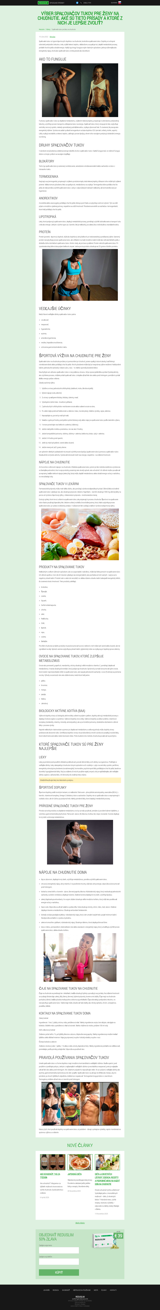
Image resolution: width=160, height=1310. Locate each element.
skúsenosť (66, 1290)
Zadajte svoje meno (45, 1245)
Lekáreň (46, 1290)
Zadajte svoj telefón (45, 1257)
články (104, 1290)
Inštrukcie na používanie (82, 1290)
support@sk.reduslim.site (80, 1299)
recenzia (56, 1290)
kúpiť (59, 1272)
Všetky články (80, 1223)
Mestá (96, 1290)
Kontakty (113, 1290)
